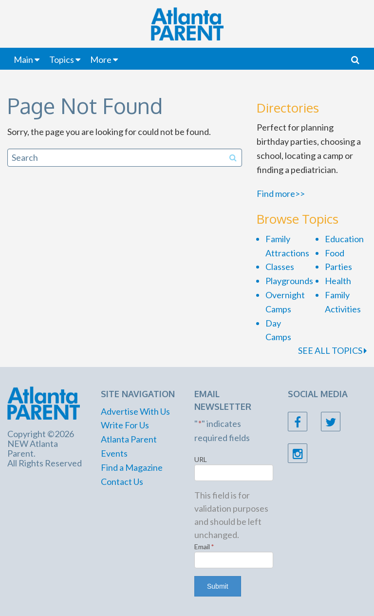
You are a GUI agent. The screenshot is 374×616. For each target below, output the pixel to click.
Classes (279, 266)
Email (204, 546)
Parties (338, 266)
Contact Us (122, 481)
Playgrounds (289, 280)
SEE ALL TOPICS (332, 350)
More (101, 59)
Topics (61, 59)
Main (23, 59)
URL (200, 459)
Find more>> (281, 193)
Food (334, 253)
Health (338, 280)
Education (344, 238)
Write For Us (125, 425)
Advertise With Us (135, 411)
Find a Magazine (132, 467)
